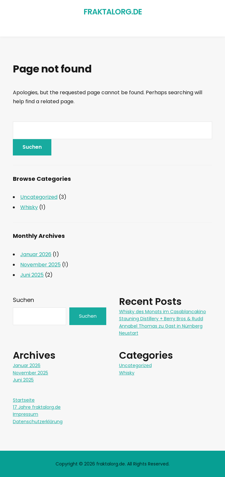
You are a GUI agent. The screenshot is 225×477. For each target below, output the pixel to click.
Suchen (23, 300)
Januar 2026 (35, 254)
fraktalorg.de (112, 11)
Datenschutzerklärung (38, 421)
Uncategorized (38, 197)
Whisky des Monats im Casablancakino (162, 311)
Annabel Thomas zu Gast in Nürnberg (161, 326)
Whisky (29, 207)
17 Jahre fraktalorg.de (37, 407)
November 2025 (40, 264)
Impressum (25, 414)
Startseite (24, 400)
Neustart (128, 333)
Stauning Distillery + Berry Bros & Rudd (161, 318)
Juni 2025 (32, 275)
